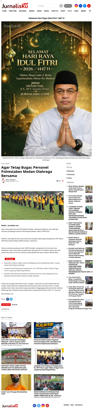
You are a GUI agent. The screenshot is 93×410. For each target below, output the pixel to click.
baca (59, 181)
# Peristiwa (70, 174)
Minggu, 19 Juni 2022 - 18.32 (12, 181)
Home (2, 163)
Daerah (7, 163)
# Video (69, 178)
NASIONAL (23, 11)
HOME (4, 11)
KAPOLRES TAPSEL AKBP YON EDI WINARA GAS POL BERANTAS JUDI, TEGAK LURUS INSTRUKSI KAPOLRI (14, 368)
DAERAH (31, 11)
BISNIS (46, 11)
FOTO (70, 11)
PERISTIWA (13, 11)
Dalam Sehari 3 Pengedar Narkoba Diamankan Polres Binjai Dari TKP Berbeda (75, 241)
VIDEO (76, 11)
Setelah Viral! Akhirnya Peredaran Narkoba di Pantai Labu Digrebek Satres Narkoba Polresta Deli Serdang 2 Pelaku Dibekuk (77, 252)
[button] (90, 10)
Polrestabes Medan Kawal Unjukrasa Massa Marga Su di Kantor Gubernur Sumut (75, 199)
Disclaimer (79, 405)
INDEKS (83, 11)
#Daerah (14, 304)
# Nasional (70, 171)
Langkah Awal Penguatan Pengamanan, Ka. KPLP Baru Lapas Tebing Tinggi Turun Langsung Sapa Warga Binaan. (48, 368)
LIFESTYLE (54, 11)
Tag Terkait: (6, 304)
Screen (68, 6)
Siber (72, 405)
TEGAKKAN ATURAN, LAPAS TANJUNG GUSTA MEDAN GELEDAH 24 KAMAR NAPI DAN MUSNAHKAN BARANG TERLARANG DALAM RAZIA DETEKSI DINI (78, 213)
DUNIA (39, 11)
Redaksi (66, 405)
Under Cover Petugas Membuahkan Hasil (14, 393)
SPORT (63, 11)
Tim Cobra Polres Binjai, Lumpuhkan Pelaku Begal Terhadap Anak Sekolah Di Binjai (77, 280)
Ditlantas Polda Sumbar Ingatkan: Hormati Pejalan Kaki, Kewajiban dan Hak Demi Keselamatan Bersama (47, 342)
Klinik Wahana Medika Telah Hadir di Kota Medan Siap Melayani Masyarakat (76, 189)
